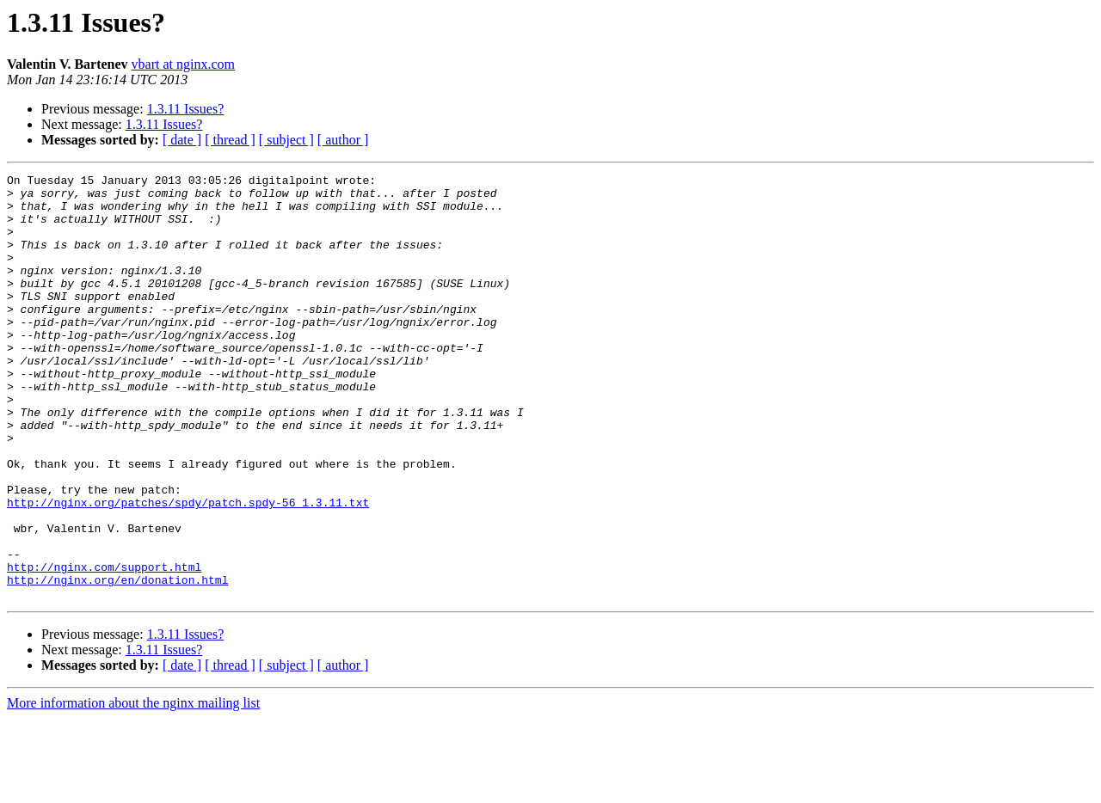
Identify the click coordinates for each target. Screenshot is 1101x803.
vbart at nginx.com (183, 64)
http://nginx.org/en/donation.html (117, 662)
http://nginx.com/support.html (104, 646)
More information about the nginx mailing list (133, 788)
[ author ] (343, 139)
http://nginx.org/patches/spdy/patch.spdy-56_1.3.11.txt (188, 569)
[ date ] (182, 139)
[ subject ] (286, 139)
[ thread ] (230, 139)
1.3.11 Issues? (186, 108)
